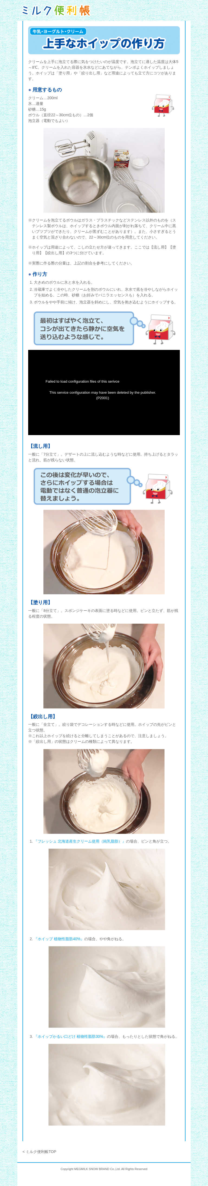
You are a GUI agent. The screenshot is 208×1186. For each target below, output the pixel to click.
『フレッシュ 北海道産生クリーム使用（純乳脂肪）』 (80, 841)
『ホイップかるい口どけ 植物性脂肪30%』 (70, 1036)
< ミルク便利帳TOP (39, 1151)
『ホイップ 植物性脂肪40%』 (59, 939)
